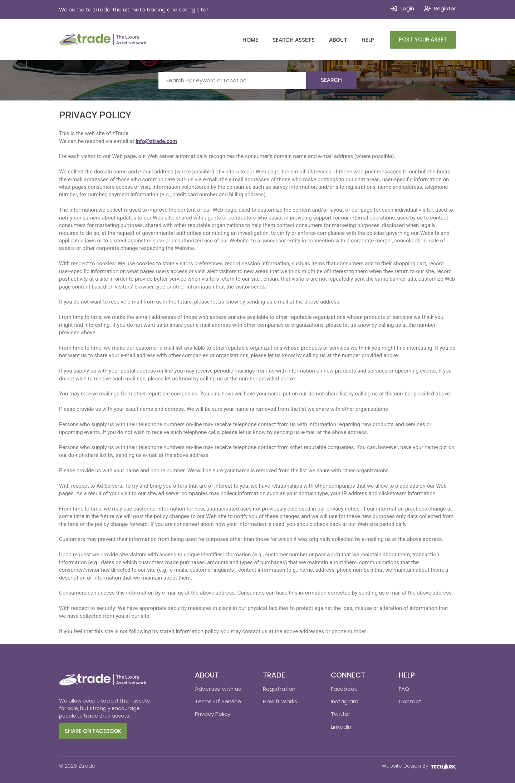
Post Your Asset (423, 39)
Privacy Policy (212, 714)
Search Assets (294, 40)
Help (368, 40)
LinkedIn (341, 726)
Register (445, 8)
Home (250, 40)
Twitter (340, 714)
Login (407, 8)
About (338, 40)
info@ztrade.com (156, 141)
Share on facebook (93, 731)
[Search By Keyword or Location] (232, 80)
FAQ (404, 689)
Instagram (344, 701)
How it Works (280, 701)
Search (331, 80)
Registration (279, 689)
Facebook (344, 689)
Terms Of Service (218, 701)
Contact (410, 701)
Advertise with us (218, 689)
